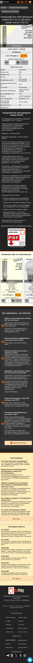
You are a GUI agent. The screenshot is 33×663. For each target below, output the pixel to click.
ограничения (17, 222)
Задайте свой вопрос (19, 443)
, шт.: (16, 59)
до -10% (24, 56)
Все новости (16, 578)
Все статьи (16, 519)
